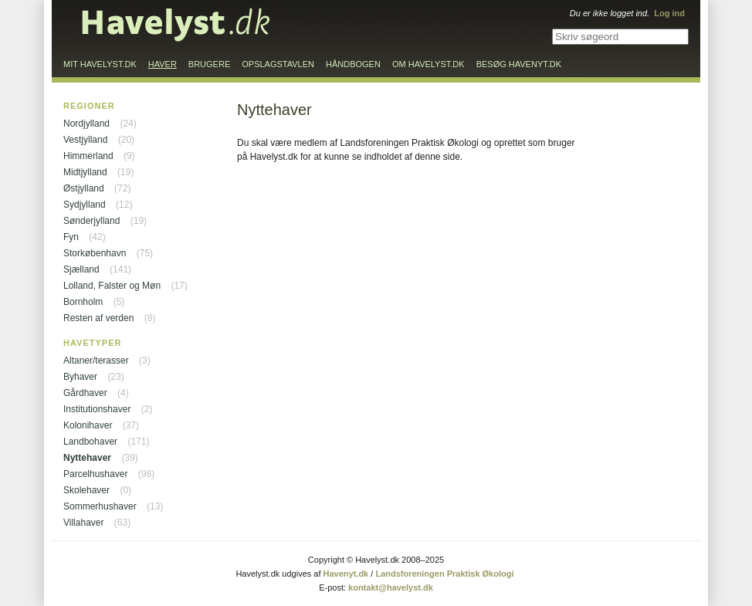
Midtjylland (85, 172)
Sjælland (81, 269)
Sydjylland (84, 204)
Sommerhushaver (100, 506)
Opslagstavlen (278, 64)
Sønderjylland (91, 220)
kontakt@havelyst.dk (390, 587)
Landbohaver (90, 441)
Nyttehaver (87, 457)
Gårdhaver (85, 393)
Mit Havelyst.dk (100, 64)
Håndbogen (353, 64)
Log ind (669, 13)
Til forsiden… (176, 24)
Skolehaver (86, 490)
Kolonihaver (87, 425)
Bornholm (83, 301)
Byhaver (80, 376)
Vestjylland (85, 139)
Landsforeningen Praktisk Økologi (444, 573)
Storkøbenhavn (94, 253)
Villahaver (83, 522)
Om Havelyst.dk (428, 64)
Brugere (209, 64)
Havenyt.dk (346, 573)
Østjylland (83, 188)
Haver (162, 64)
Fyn (71, 237)
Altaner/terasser (96, 360)
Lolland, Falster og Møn (112, 285)
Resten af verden (98, 318)
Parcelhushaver (95, 474)
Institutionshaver (96, 409)
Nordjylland (86, 123)
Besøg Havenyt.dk (518, 64)
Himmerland (88, 156)
